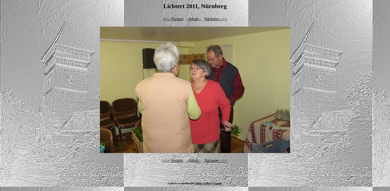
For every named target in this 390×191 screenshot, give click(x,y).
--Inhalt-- (193, 19)
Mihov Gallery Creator (208, 183)
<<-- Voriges (173, 19)
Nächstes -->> (215, 19)
